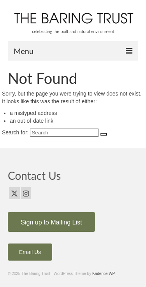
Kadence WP (103, 273)
